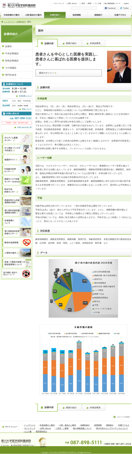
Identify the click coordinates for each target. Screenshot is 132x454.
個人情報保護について (112, 3)
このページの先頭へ (123, 417)
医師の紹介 (71, 43)
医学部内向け (41, 431)
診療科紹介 (21, 22)
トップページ (9, 22)
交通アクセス (123, 425)
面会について (27, 109)
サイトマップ (59, 3)
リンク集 (98, 3)
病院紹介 (110, 425)
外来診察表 (95, 43)
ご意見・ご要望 (85, 3)
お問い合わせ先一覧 (24, 127)
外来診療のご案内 (47, 425)
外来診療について (25, 96)
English (126, 3)
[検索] (84, 8)
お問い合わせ (72, 3)
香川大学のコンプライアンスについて (112, 428)
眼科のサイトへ (47, 73)
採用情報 (98, 425)
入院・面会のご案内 (67, 425)
